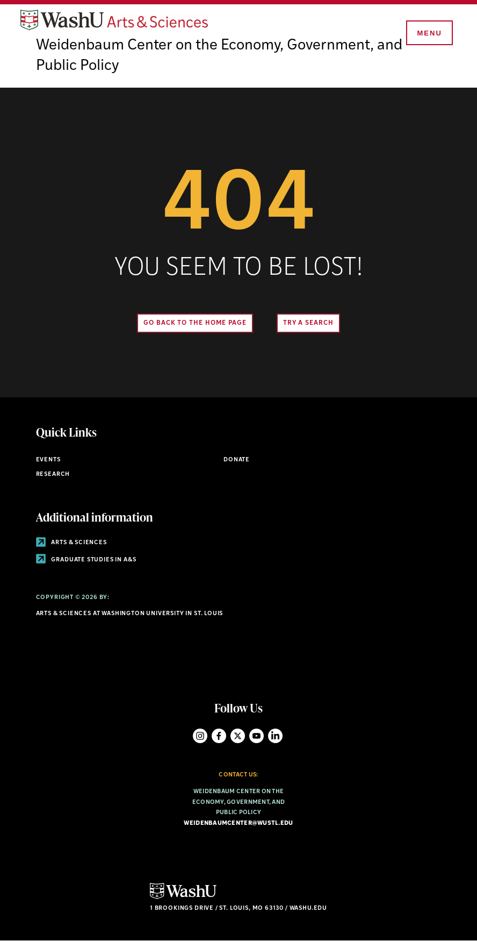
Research (53, 474)
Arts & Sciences (71, 543)
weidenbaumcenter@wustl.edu (238, 823)
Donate (236, 460)
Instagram (200, 736)
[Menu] (428, 33)
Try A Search (308, 323)
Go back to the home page (195, 323)
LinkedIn (275, 736)
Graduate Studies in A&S (86, 560)
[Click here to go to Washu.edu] (183, 898)
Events (48, 460)
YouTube (256, 736)
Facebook (219, 736)
